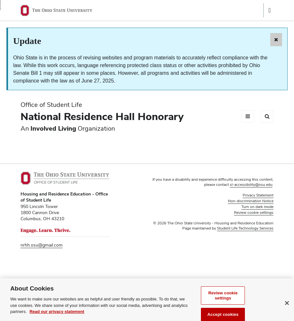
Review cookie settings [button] (253, 212)
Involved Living (53, 128)
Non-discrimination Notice (250, 201)
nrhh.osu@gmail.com (42, 245)
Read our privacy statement (57, 315)
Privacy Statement (258, 195)
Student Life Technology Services (245, 228)
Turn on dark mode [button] (257, 206)
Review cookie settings (223, 299)
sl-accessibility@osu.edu (251, 184)
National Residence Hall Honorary (102, 116)
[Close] (287, 307)
